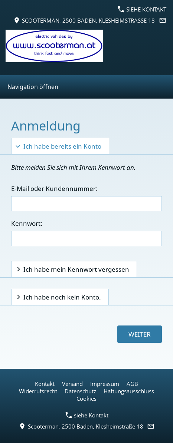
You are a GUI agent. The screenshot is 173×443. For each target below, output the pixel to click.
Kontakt (45, 383)
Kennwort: (26, 223)
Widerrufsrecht (38, 391)
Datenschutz (80, 391)
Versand (72, 383)
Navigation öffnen (32, 87)
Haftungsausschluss (129, 391)
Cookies (86, 398)
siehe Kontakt (142, 9)
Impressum (104, 383)
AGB (132, 383)
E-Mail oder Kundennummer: (54, 188)
